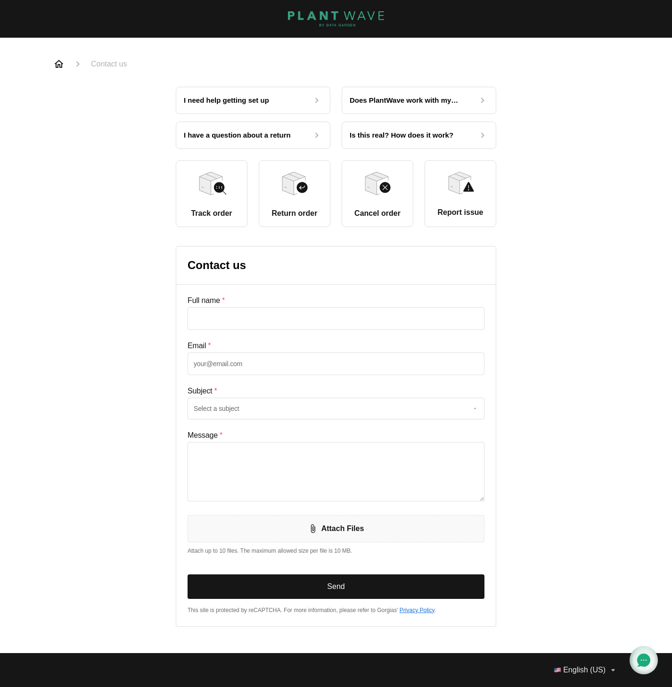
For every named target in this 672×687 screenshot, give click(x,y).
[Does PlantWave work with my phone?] (419, 100)
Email (199, 346)
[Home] (59, 64)
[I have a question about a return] (253, 135)
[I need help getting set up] (253, 100)
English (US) (586, 670)
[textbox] (336, 318)
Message (205, 435)
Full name (206, 300)
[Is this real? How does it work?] (419, 135)
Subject (202, 391)
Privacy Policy (417, 610)
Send (335, 586)
